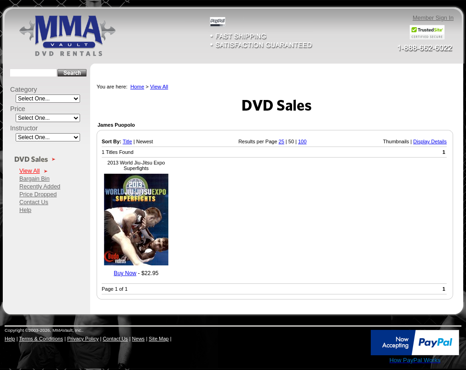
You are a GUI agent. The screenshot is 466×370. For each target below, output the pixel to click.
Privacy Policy (82, 338)
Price (17, 108)
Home (137, 86)
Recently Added (39, 186)
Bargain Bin (34, 178)
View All (29, 170)
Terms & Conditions (41, 338)
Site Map (158, 338)
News (138, 338)
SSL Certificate (349, 362)
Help (25, 209)
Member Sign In (433, 18)
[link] (350, 343)
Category (23, 89)
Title (127, 141)
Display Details (430, 141)
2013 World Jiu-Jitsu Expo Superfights (136, 165)
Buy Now (125, 273)
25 (281, 141)
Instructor (24, 128)
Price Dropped (38, 194)
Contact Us (33, 202)
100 (302, 141)
